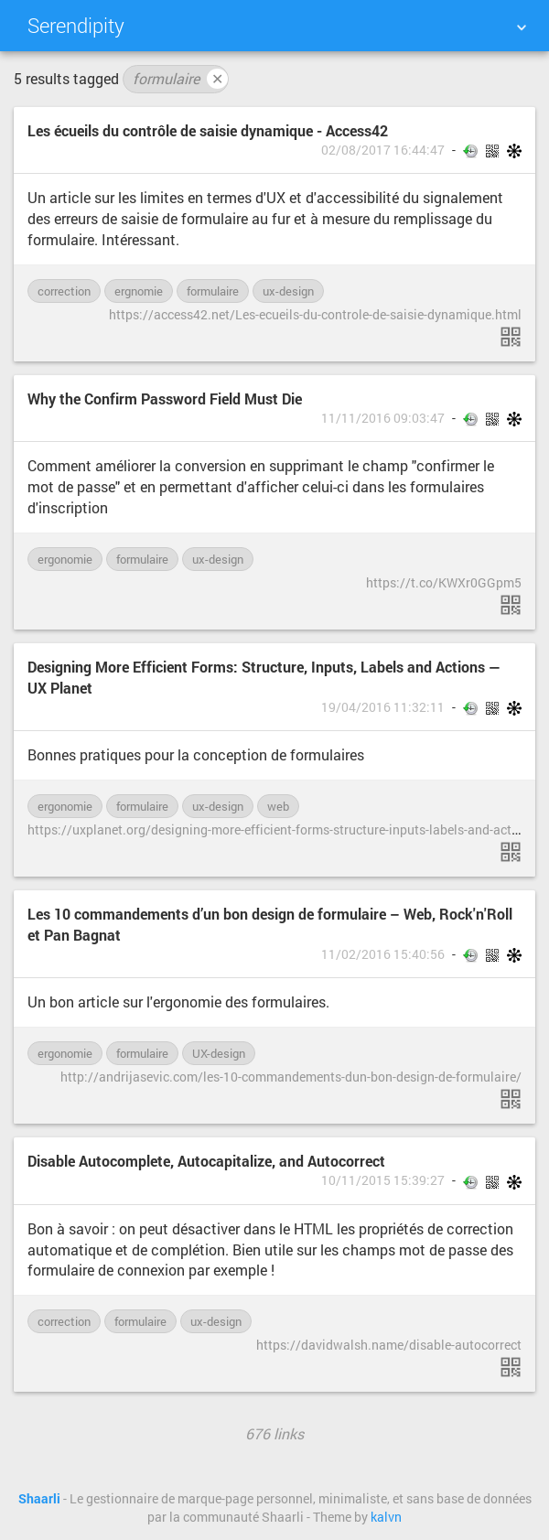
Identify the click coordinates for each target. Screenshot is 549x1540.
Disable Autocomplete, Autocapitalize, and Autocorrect (206, 1160)
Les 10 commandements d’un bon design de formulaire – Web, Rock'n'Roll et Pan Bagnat (269, 924)
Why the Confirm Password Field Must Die (164, 398)
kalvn (386, 1517)
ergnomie (138, 291)
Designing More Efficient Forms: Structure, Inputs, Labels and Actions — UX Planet (264, 677)
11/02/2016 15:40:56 (383, 954)
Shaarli (39, 1499)
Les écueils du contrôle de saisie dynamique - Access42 (207, 130)
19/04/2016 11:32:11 (383, 707)
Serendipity (75, 25)
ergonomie (65, 559)
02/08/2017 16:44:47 (383, 150)
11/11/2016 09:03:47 (383, 418)
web (278, 806)
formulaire (180, 79)
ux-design (288, 291)
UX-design (218, 1053)
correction (64, 291)
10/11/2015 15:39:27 (383, 1180)
